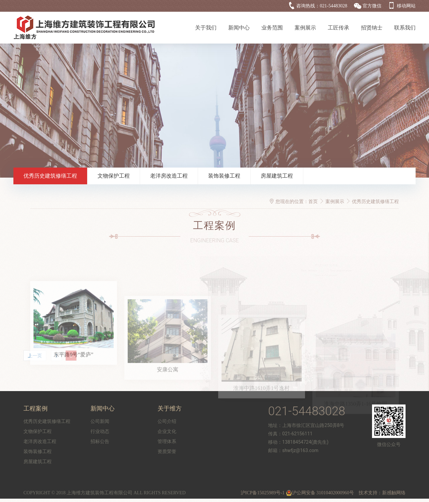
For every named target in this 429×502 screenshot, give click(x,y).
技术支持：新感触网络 (382, 492)
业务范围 (272, 27)
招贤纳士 (371, 27)
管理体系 (167, 441)
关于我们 (206, 27)
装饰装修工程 (224, 176)
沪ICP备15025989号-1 (263, 492)
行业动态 (99, 431)
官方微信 (372, 5)
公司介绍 (167, 421)
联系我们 (405, 27)
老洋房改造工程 (169, 176)
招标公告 (99, 441)
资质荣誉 (167, 451)
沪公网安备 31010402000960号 (320, 492)
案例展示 (305, 27)
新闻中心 (239, 27)
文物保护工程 (114, 176)
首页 (313, 201)
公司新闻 (99, 421)
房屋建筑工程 (277, 176)
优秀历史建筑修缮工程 (50, 176)
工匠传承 (338, 27)
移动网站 (406, 5)
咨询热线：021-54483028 (321, 5)
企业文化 (167, 431)
